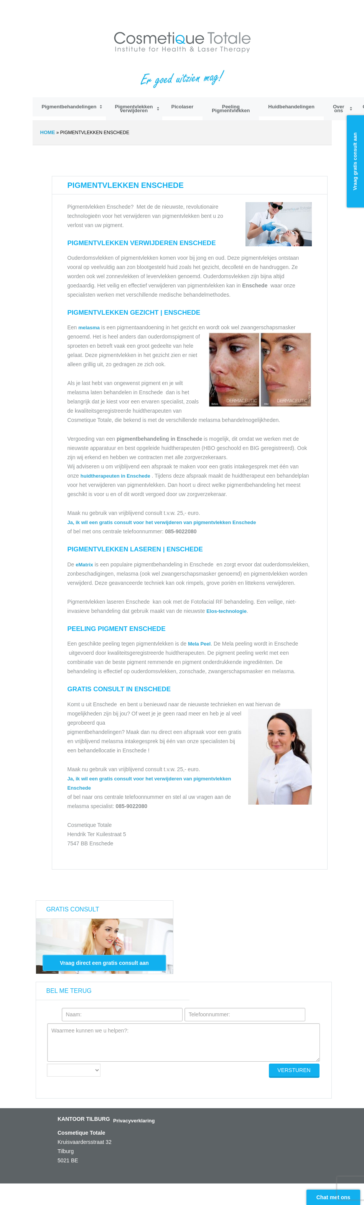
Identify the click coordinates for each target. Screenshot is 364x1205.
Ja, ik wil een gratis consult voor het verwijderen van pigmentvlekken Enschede (162, 522)
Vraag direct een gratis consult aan (104, 963)
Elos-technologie (226, 611)
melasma (89, 327)
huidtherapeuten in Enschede (116, 476)
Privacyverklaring (134, 1121)
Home (47, 132)
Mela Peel (199, 644)
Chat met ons (333, 1197)
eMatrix (84, 565)
